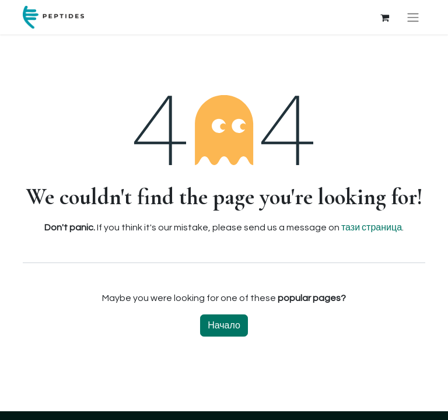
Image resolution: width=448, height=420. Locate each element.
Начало (224, 325)
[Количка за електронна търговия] (384, 17)
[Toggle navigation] (413, 17)
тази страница (371, 227)
